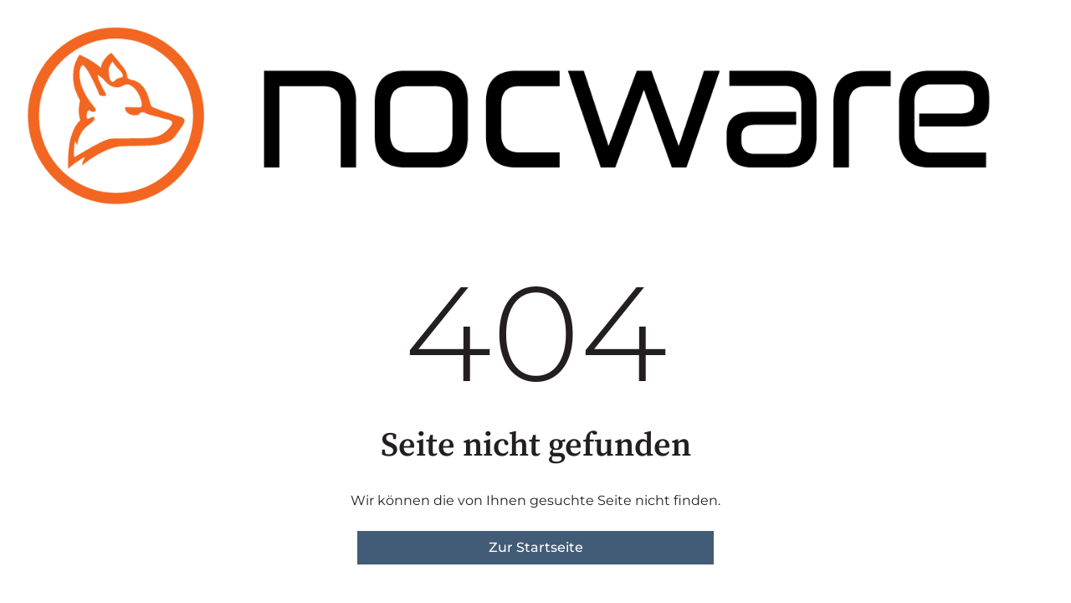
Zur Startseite (536, 547)
